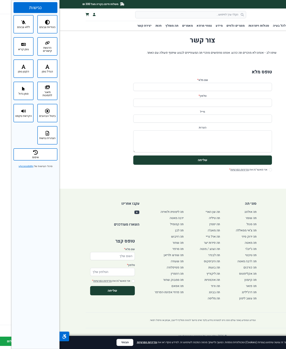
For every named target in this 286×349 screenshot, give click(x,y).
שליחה (143, 160)
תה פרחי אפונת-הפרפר (109, 292)
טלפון (143, 96)
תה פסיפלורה (115, 267)
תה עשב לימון (188, 298)
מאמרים (128, 25)
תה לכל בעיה (222, 25)
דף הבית (254, 25)
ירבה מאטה (117, 218)
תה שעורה (117, 261)
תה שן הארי (153, 212)
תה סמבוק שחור (114, 280)
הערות (143, 128)
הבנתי (65, 342)
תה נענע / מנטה (150, 249)
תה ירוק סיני (189, 236)
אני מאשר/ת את (189, 170)
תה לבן (120, 230)
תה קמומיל (117, 224)
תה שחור (118, 242)
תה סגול (192, 224)
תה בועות (154, 267)
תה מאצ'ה (154, 230)
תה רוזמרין (117, 273)
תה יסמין (155, 224)
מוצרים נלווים (176, 25)
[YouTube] (261, 4)
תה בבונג (154, 292)
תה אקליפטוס (188, 273)
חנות (99, 25)
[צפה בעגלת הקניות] (27, 14)
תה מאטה (191, 242)
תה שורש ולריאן (114, 255)
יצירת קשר (85, 25)
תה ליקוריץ (153, 273)
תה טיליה (154, 218)
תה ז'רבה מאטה (187, 261)
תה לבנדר (154, 255)
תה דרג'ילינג (189, 292)
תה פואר (191, 286)
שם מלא (143, 80)
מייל (143, 112)
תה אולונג (191, 212)
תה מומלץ (112, 25)
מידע (159, 25)
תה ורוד (155, 286)
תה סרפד (118, 249)
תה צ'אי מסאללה (186, 230)
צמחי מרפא (144, 25)
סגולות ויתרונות (199, 25)
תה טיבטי (191, 255)
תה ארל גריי (153, 236)
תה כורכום (190, 267)
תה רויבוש (118, 236)
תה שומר (191, 218)
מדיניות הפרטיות (180, 170)
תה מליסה (154, 298)
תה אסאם (118, 286)
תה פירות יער (152, 242)
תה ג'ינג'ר (191, 249)
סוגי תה (240, 25)
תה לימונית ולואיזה (112, 212)
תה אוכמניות (152, 280)
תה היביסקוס (152, 261)
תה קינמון (191, 280)
